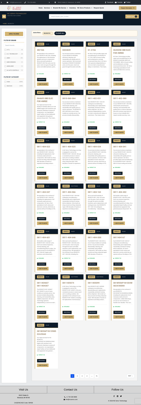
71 (96, 376)
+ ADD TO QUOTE (42, 84)
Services (48, 8)
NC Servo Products (84, 8)
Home (41, 8)
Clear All (60, 33)
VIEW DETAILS (41, 79)
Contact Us (70, 389)
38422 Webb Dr (23, 395)
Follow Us (117, 389)
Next (130, 376)
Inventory (72, 8)
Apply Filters (14, 34)
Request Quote (99, 8)
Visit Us (23, 389)
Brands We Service (60, 8)
